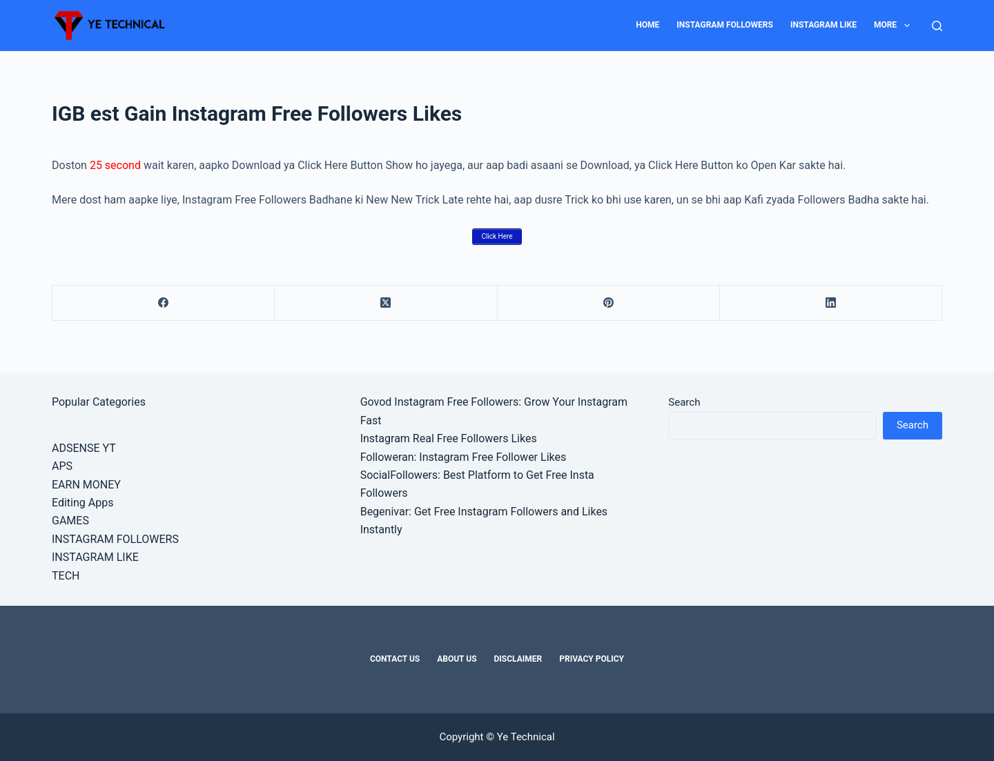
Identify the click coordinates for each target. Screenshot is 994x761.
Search (684, 402)
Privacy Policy (591, 659)
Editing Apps (82, 502)
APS (62, 466)
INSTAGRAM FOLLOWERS (724, 25)
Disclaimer (518, 659)
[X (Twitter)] (386, 303)
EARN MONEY (86, 484)
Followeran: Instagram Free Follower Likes (463, 457)
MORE (894, 25)
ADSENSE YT (84, 448)
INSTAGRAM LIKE (823, 25)
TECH (65, 575)
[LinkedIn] (831, 303)
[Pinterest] (609, 303)
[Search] (937, 26)
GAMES (70, 520)
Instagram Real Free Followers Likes (448, 438)
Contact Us (395, 659)
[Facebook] (163, 303)
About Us (456, 659)
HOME (647, 25)
